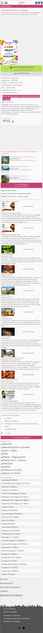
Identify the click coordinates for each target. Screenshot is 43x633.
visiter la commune (21, 437)
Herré (3, 520)
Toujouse (5, 571)
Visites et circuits (12, 469)
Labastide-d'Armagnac (11, 500)
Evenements (6, 583)
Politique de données (11, 621)
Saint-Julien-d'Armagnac (11, 483)
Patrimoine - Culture (14, 460)
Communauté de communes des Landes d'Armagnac (21, 424)
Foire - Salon (10, 450)
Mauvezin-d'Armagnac (11, 421)
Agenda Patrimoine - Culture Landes (14, 196)
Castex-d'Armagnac (9, 544)
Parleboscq (6, 534)
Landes (7, 426)
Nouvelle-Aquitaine (10, 429)
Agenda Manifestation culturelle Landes (16, 193)
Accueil (3, 579)
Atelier (6, 466)
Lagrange (5, 480)
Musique (8, 463)
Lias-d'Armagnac (8, 540)
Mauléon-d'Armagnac (10, 503)
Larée (3, 507)
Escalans (5, 567)
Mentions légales (10, 612)
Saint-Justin (6, 517)
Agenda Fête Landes (8, 190)
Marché (7, 444)
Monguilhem (6, 557)
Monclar (5, 486)
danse (15, 110)
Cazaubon (5, 490)
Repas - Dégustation (14, 457)
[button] (21, 68)
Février (28, 108)
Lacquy (4, 560)
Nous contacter (9, 609)
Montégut (5, 537)
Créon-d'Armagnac (9, 493)
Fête (4, 96)
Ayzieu (4, 574)
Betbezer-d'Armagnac (10, 497)
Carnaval (5, 105)
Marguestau (6, 530)
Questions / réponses (12, 615)
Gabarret (5, 547)
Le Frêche (5, 527)
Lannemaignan (7, 513)
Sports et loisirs (11, 473)
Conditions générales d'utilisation (16, 618)
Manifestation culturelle (18, 96)
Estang (4, 523)
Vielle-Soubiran (8, 550)
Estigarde (5, 510)
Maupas (4, 554)
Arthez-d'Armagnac (9, 564)
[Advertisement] (21, 28)
